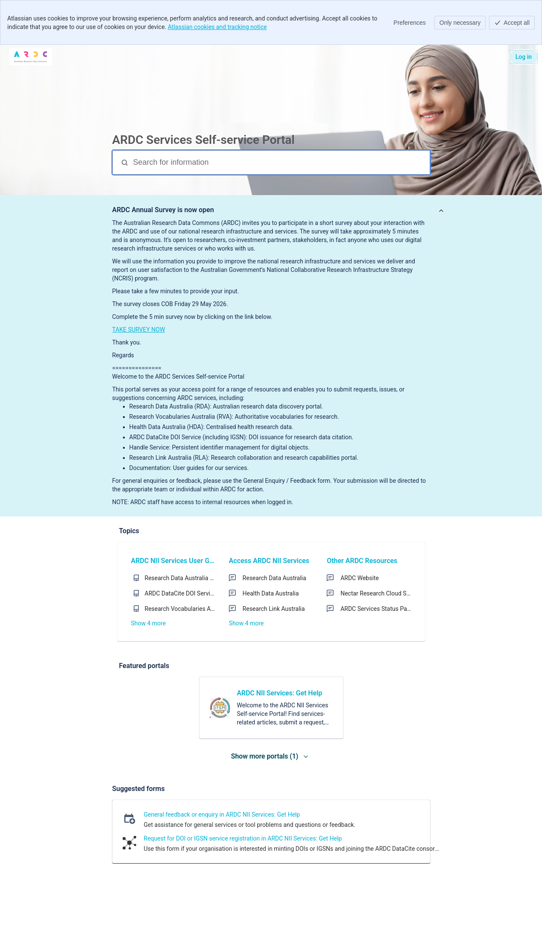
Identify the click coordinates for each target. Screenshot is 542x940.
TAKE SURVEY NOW (138, 329)
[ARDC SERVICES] (31, 57)
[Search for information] (281, 162)
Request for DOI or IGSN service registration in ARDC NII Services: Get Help (243, 838)
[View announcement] (441, 211)
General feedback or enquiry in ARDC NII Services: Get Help (222, 814)
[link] (271, 708)
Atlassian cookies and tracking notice (217, 26)
